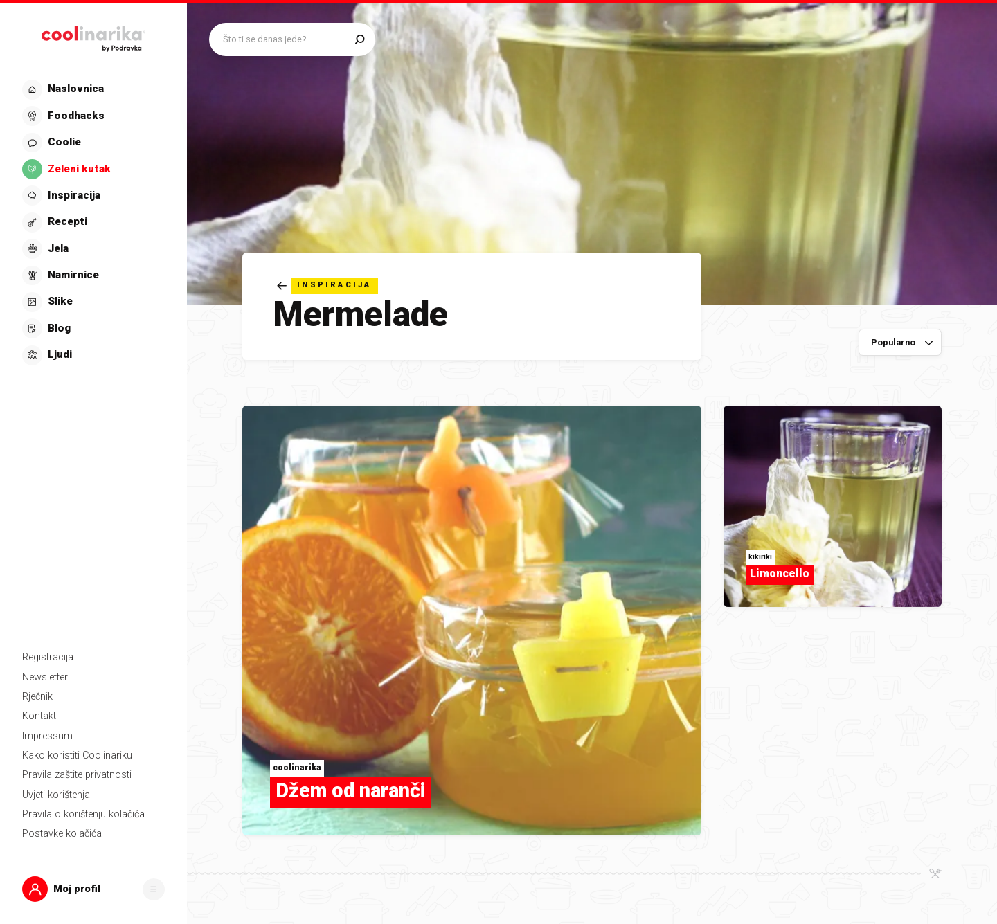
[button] (93, 889)
